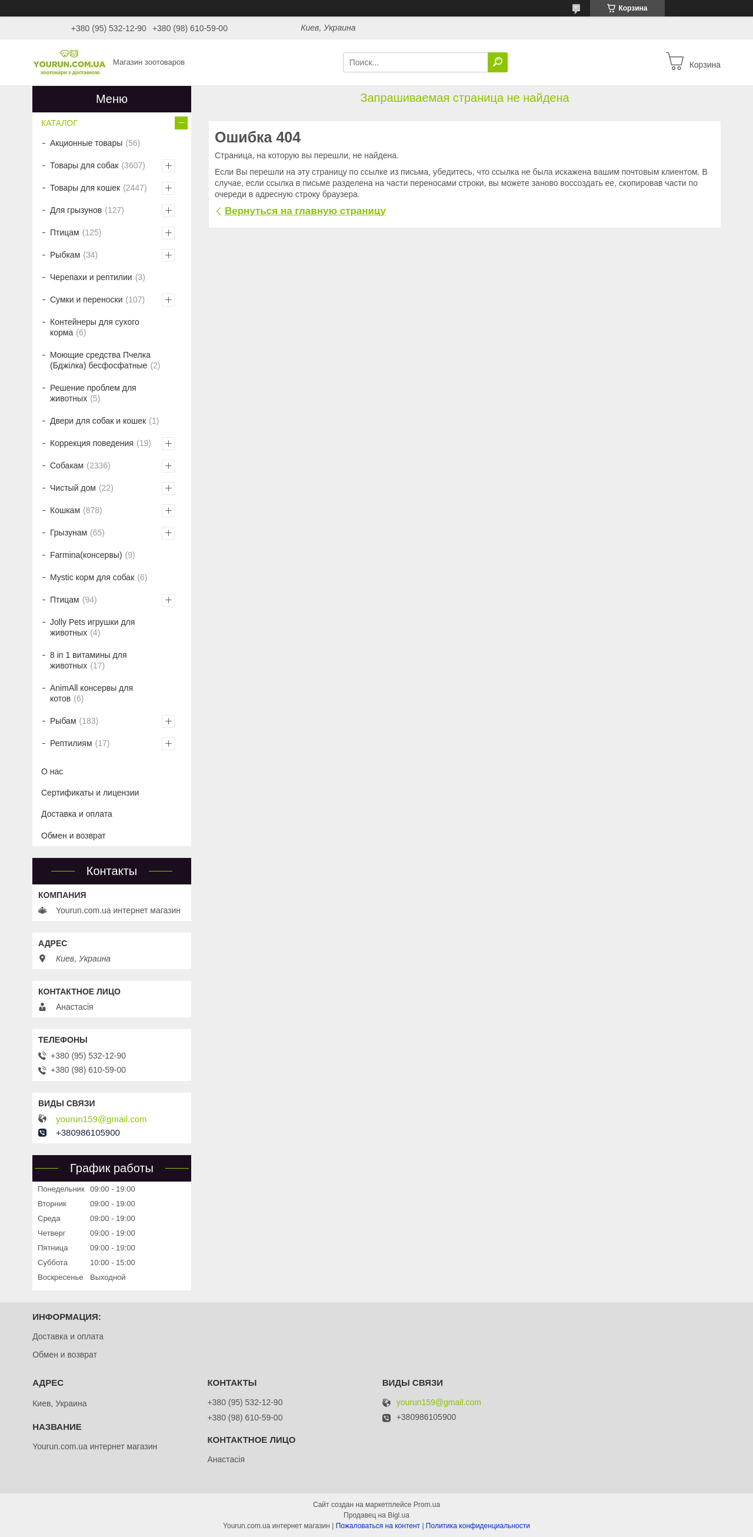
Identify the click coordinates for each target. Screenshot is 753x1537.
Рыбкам (65, 255)
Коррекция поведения (92, 443)
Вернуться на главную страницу (305, 211)
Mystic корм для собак (92, 577)
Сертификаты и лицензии (90, 792)
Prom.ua (427, 1505)
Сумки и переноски (86, 299)
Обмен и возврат (73, 835)
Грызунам (68, 532)
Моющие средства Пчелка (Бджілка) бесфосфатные (100, 360)
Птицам (64, 232)
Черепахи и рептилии (91, 277)
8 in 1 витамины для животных (88, 660)
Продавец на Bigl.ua (376, 1515)
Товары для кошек (85, 187)
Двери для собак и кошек (98, 420)
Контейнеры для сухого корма (94, 327)
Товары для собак (84, 165)
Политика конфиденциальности (478, 1526)
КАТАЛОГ (59, 123)
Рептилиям (71, 743)
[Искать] (498, 62)
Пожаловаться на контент (378, 1526)
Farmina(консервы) (86, 555)
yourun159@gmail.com (101, 1119)
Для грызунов (76, 210)
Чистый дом (73, 488)
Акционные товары (86, 143)
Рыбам (63, 721)
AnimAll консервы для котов (91, 693)
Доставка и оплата (76, 814)
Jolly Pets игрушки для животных (92, 627)
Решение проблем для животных (93, 393)
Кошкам (65, 510)
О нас (52, 771)
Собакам (67, 465)
